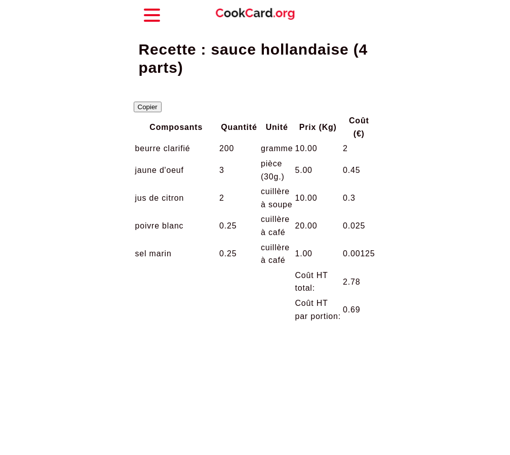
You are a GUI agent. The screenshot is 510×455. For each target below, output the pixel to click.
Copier (148, 107)
